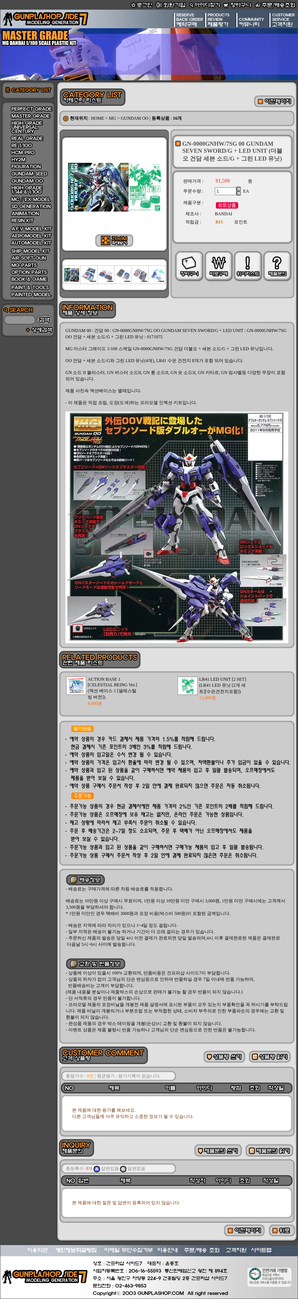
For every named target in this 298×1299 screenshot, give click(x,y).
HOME (97, 118)
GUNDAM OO (134, 118)
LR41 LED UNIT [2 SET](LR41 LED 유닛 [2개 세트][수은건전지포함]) (222, 685)
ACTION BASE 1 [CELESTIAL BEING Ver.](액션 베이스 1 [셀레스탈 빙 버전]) (112, 688)
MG (112, 118)
